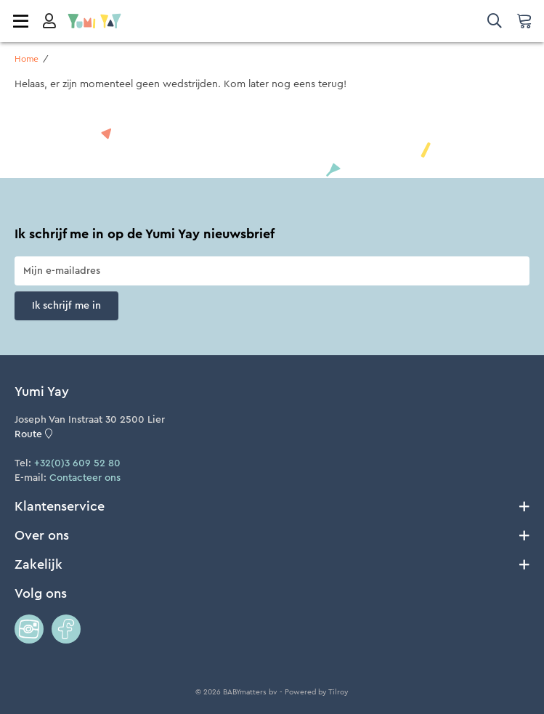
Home (26, 58)
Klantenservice (272, 506)
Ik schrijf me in (66, 306)
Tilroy (338, 692)
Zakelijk (272, 564)
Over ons (272, 535)
